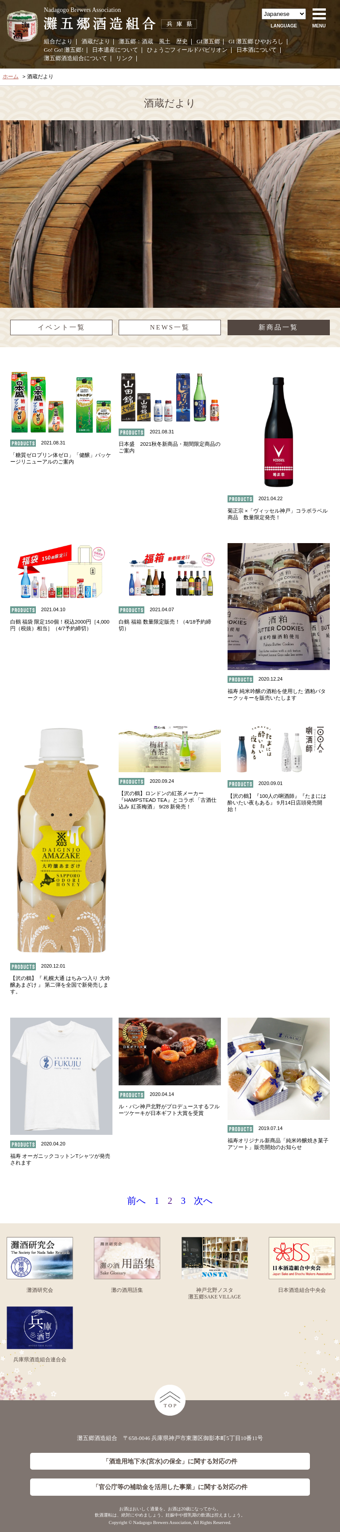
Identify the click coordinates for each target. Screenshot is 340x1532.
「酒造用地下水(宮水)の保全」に (170, 1461)
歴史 (182, 41)
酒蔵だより (95, 41)
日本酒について (256, 50)
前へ (136, 1201)
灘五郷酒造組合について (75, 58)
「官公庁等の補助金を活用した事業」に (170, 1487)
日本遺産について (115, 50)
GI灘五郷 (208, 41)
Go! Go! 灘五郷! (64, 50)
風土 (164, 41)
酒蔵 (147, 41)
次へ (203, 1201)
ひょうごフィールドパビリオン (187, 50)
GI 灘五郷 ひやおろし (255, 41)
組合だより (58, 41)
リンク (124, 58)
